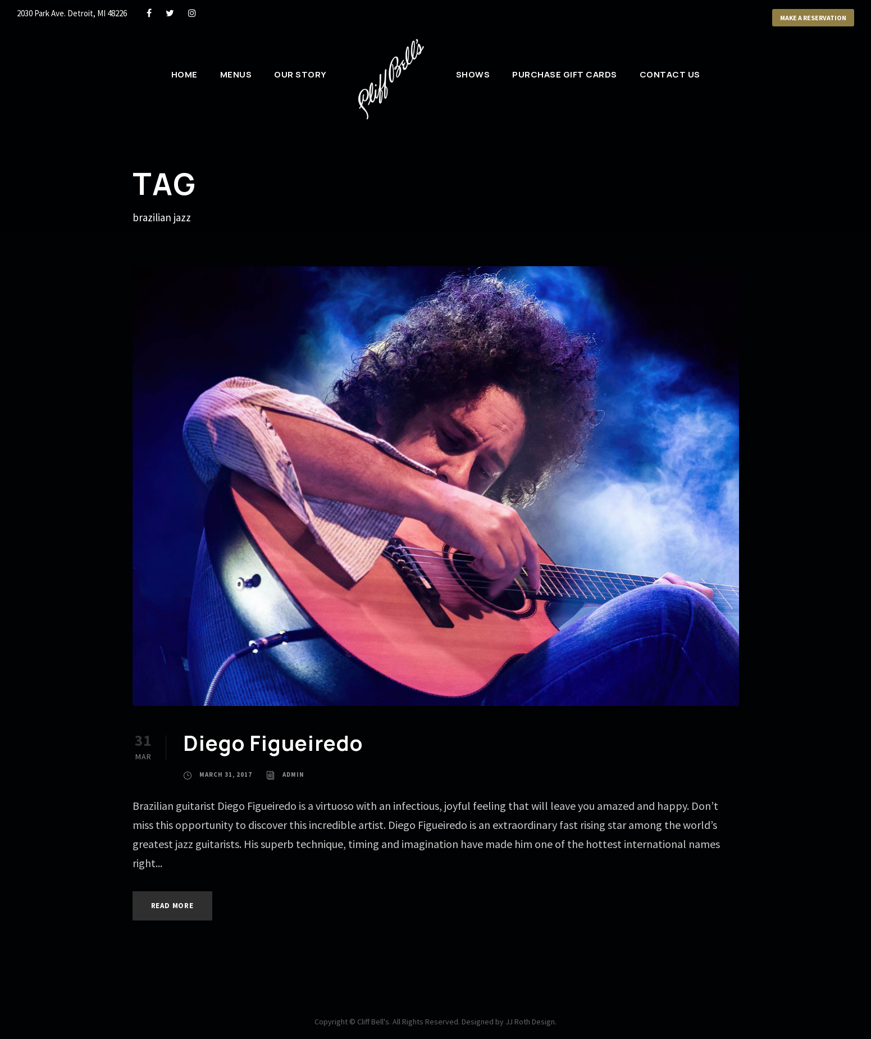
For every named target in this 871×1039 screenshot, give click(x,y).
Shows (473, 74)
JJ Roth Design (530, 1022)
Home (184, 74)
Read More (172, 905)
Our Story (300, 74)
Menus (236, 74)
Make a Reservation (813, 17)
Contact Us (670, 74)
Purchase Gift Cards (564, 74)
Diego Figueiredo (273, 743)
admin (293, 774)
